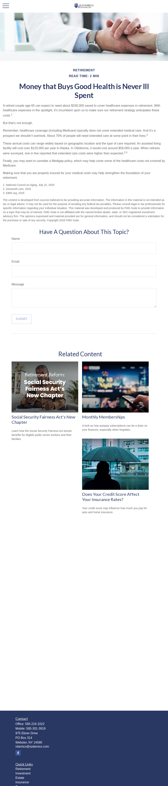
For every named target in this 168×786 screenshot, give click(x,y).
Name (16, 238)
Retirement (23, 769)
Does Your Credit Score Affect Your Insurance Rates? (110, 497)
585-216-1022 (34, 724)
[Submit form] (21, 319)
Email (15, 261)
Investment (23, 773)
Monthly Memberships (103, 416)
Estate (19, 777)
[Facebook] (18, 752)
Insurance (22, 782)
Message (18, 284)
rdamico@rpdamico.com (32, 746)
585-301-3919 (36, 728)
